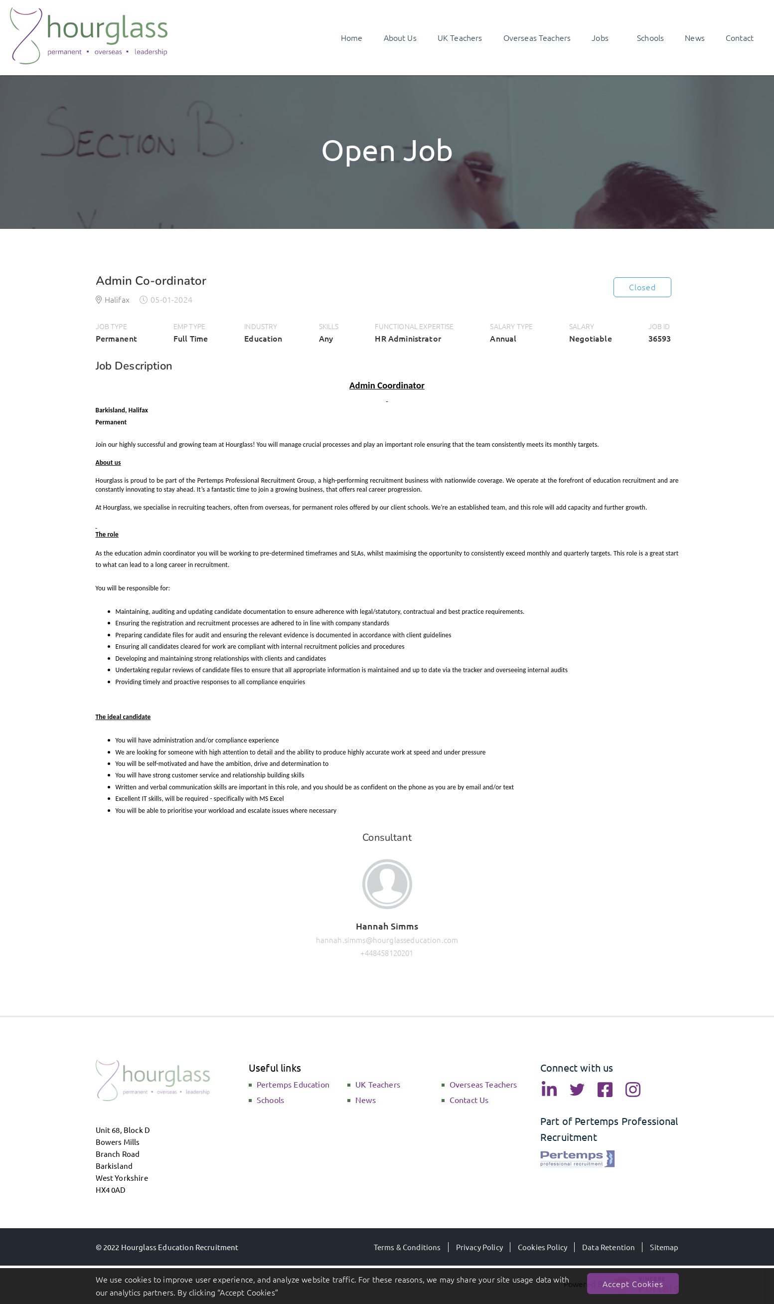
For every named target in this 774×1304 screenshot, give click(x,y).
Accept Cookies (633, 1283)
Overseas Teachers (483, 1084)
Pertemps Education (293, 1084)
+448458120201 (386, 952)
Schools (270, 1100)
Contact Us (469, 1100)
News (365, 1100)
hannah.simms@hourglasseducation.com (387, 939)
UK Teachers (377, 1084)
